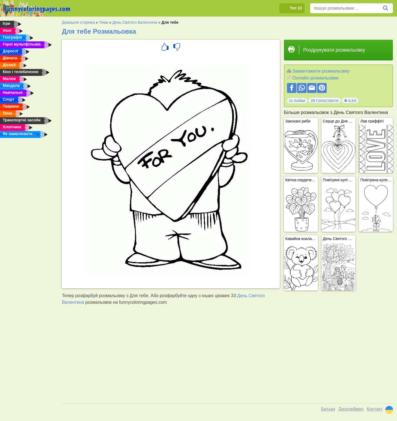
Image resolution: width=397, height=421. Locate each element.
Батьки (328, 409)
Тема (103, 22)
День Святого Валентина (134, 22)
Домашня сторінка (78, 22)
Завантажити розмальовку (321, 71)
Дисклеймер (350, 409)
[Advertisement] (227, 355)
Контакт (375, 409)
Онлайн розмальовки (315, 78)
